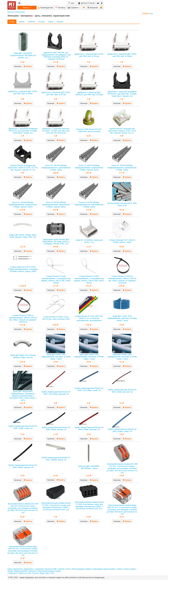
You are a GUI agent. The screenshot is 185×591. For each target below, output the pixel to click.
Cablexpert (12, 573)
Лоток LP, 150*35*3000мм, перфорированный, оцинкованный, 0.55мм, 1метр (122, 167)
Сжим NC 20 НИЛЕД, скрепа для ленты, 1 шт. (89, 241)
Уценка (21, 22)
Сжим (119, 569)
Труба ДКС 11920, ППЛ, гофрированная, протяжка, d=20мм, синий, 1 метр (122, 318)
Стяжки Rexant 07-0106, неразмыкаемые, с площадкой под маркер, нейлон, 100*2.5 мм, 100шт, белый (56, 279)
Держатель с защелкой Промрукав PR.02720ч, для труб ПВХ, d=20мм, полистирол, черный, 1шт (122, 94)
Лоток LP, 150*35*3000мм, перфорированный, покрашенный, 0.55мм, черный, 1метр (23, 204)
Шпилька (32, 571)
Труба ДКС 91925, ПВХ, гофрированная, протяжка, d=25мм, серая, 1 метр (89, 356)
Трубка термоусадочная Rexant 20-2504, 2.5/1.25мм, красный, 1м (56, 393)
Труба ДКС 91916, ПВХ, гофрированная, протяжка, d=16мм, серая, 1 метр (56, 356)
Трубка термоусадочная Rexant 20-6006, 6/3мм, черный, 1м (23, 466)
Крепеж (61, 569)
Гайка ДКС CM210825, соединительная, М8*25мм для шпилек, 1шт (23, 55)
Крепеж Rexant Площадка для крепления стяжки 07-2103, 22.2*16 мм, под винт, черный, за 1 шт (23, 167)
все (151, 13)
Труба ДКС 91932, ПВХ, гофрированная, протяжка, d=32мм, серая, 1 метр (122, 356)
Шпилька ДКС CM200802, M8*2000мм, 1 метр (89, 467)
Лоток (68, 569)
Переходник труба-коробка (104, 569)
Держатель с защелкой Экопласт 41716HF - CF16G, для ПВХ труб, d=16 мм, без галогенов (56, 131)
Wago (42, 573)
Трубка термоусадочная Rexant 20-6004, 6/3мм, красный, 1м (89, 428)
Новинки (31, 22)
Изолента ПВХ (51, 569)
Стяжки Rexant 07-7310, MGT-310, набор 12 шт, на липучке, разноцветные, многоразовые (89, 318)
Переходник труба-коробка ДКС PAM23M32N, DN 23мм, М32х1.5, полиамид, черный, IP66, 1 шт (56, 241)
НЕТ (52, 573)
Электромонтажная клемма (49, 571)
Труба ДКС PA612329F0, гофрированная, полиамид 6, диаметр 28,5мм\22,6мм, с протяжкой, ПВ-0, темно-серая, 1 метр (23, 395)
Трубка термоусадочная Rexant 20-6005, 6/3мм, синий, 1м (122, 430)
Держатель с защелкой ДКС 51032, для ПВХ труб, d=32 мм (56, 93)
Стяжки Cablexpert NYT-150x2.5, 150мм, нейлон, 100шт (122, 241)
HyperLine (22, 573)
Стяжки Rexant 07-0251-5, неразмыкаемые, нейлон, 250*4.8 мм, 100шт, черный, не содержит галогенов (122, 279)
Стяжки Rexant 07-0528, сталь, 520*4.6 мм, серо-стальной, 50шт (56, 318)
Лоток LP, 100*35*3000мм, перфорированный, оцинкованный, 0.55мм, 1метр (56, 167)
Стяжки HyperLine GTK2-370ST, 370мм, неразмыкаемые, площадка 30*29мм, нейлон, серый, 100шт (23, 269)
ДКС (47, 573)
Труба (132, 569)
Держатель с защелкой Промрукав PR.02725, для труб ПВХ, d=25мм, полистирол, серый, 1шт (23, 131)
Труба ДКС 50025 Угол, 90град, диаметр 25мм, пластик (23, 356)
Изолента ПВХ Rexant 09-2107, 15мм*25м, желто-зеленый (89, 130)
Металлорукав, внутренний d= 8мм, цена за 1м (122, 204)
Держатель (18, 569)
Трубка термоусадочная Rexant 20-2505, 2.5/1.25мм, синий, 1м (89, 389)
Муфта (88, 569)
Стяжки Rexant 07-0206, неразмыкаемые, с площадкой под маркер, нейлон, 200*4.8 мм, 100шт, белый (89, 279)
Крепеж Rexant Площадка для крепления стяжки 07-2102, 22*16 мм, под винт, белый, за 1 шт (122, 131)
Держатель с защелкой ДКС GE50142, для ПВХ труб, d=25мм (89, 93)
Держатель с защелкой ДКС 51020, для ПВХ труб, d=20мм (122, 55)
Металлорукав (78, 569)
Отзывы (41, 22)
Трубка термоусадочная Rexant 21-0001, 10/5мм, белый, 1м (56, 458)
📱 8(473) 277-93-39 (86, 3)
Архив (50, 22)
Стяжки (126, 569)
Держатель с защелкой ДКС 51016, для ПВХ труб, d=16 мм (89, 55)
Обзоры (60, 22)
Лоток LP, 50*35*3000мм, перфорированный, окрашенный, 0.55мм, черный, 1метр (56, 204)
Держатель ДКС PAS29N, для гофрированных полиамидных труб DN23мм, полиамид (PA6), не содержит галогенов (56, 56)
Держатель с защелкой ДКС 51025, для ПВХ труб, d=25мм (23, 92)
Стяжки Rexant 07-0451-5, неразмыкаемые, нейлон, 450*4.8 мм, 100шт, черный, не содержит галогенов (23, 318)
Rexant (35, 573)
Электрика (20, 12)
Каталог (10, 12)
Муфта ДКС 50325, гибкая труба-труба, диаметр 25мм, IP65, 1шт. (23, 236)
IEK (29, 573)
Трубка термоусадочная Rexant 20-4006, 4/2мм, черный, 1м (56, 428)
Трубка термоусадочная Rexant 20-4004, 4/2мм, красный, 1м (122, 391)
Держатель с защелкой (33, 569)
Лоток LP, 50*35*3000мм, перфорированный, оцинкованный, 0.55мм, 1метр (89, 204)
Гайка (9, 569)
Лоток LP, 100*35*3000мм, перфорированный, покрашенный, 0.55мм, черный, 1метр (89, 167)
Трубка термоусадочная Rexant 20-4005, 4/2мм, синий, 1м (23, 427)
